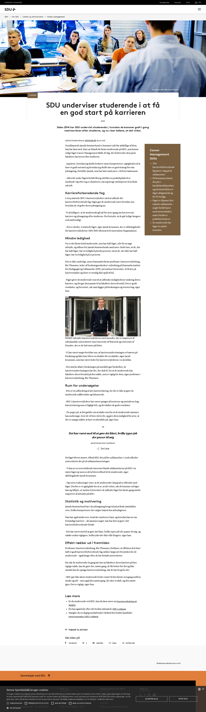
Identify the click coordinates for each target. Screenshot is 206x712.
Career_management (56, 17)
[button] (7, 703)
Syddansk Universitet (13, 2)
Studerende (164, 2)
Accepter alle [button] (151, 699)
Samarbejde (68, 9)
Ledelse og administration (33, 17)
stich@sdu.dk (90, 133)
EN (200, 2)
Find (188, 2)
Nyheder (55, 9)
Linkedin (98, 634)
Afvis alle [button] (183, 699)
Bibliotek (82, 9)
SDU (6, 17)
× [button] (203, 689)
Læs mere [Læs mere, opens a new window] (109, 699)
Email (113, 634)
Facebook (71, 634)
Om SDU (94, 9)
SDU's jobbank (120, 601)
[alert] (103, 699)
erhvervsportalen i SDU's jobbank (85, 608)
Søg (191, 9)
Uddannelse (28, 9)
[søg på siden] (172, 9)
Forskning (42, 9)
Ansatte (177, 2)
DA (196, 2)
